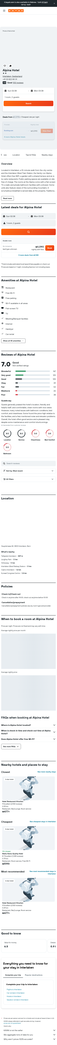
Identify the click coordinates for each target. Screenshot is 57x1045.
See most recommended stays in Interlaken (43, 860)
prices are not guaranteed (12, 1011)
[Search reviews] (30, 451)
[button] (54, 3)
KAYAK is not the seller (30, 1018)
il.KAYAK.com (8, 1039)
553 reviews (18, 70)
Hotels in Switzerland (43, 1039)
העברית (45, 2)
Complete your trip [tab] (13, 963)
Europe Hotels (28, 1039)
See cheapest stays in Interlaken (43, 809)
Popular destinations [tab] (34, 963)
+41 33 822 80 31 (10, 67)
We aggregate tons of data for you (30, 1022)
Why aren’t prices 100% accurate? (30, 1026)
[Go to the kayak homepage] (16, 10)
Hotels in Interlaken (14, 984)
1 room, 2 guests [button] (12, 85)
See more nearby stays (47, 759)
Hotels (18, 1039)
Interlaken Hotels (31, 1042)
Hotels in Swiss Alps (15, 1042)
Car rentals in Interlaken (16, 981)
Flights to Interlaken (14, 977)
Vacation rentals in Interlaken (17, 987)
